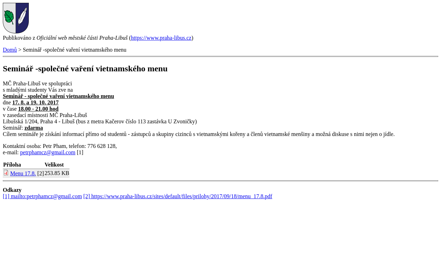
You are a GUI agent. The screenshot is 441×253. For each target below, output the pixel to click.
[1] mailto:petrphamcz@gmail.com (42, 196)
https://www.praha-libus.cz (161, 38)
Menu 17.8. (23, 173)
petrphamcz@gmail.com (47, 152)
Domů (10, 50)
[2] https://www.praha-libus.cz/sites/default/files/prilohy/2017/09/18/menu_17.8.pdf (177, 196)
